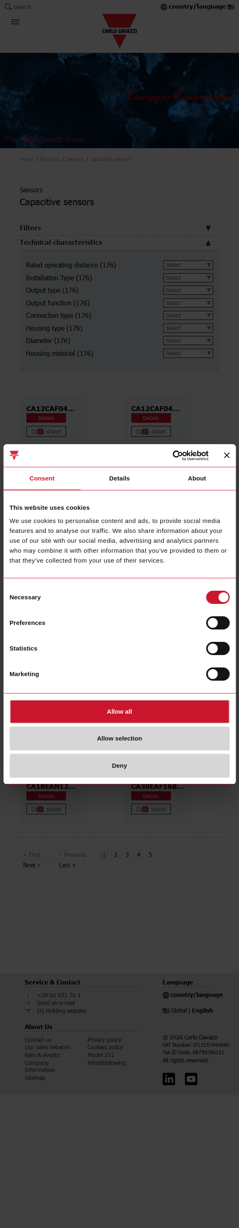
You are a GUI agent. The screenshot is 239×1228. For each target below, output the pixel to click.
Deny (119, 765)
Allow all (119, 711)
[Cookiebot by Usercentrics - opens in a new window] (172, 455)
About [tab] (197, 478)
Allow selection (119, 738)
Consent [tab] (41, 478)
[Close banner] (227, 455)
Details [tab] (119, 478)
